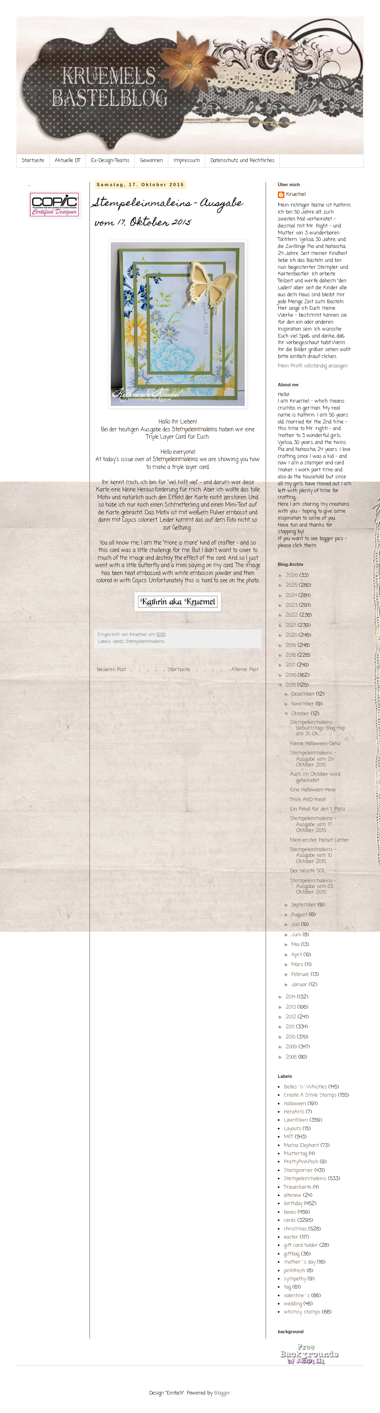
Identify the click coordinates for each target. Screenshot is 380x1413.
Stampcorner (298, 1170)
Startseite (33, 161)
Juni (297, 935)
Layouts (292, 1129)
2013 (291, 1007)
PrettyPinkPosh (301, 1162)
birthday (293, 1204)
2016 (292, 675)
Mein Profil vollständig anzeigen (313, 366)
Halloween (295, 1104)
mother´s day (299, 1262)
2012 (292, 1017)
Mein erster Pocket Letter (319, 840)
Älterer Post (245, 670)
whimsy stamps (302, 1312)
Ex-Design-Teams (110, 161)
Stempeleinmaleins (145, 641)
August (300, 915)
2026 (293, 575)
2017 (291, 665)
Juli (296, 924)
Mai (296, 945)
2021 (292, 625)
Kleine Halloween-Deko (315, 744)
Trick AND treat (308, 800)
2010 (291, 1037)
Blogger (222, 1393)
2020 (292, 635)
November (303, 704)
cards (118, 641)
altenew (293, 1195)
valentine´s (297, 1296)
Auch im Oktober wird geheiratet (315, 777)
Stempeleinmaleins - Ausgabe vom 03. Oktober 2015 (313, 887)
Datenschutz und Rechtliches (242, 161)
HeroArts (294, 1112)
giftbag (292, 1254)
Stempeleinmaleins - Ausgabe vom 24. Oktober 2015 (313, 759)
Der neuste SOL (308, 871)
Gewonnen (151, 161)
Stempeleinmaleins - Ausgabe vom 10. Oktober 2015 (313, 855)
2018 (291, 655)
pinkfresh (294, 1271)
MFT (288, 1137)
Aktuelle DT (67, 161)
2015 (291, 685)
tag (287, 1287)
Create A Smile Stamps (310, 1095)
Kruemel (296, 195)
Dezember (303, 694)
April (297, 955)
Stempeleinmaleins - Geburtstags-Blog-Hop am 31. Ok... (317, 728)
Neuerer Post (111, 670)
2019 (292, 645)
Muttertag (295, 1154)
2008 (292, 1057)
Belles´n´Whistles (305, 1087)
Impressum (187, 161)
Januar (300, 985)
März (298, 965)
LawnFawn (296, 1120)
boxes (290, 1212)
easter (291, 1237)
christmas (295, 1229)
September (304, 905)
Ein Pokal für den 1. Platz (317, 809)
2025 (292, 585)
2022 (293, 615)
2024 (292, 595)
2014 (291, 997)
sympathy (295, 1279)
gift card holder (301, 1245)
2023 (292, 605)
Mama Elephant (301, 1145)
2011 (291, 1027)
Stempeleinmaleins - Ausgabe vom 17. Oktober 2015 (313, 824)
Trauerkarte (297, 1187)
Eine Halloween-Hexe (313, 790)
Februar (301, 974)
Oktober (301, 714)
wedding (293, 1304)
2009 (292, 1047)
